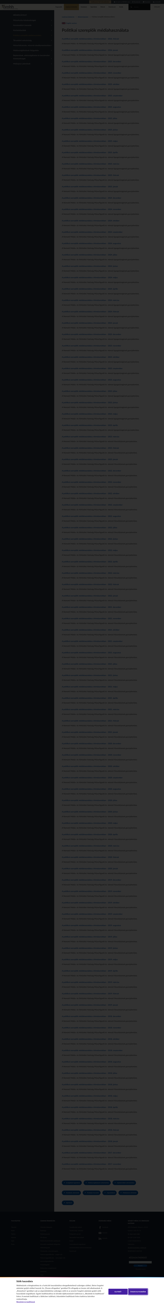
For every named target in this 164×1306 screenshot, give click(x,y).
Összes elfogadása (138, 1291)
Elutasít (118, 1291)
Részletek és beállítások (25, 1302)
